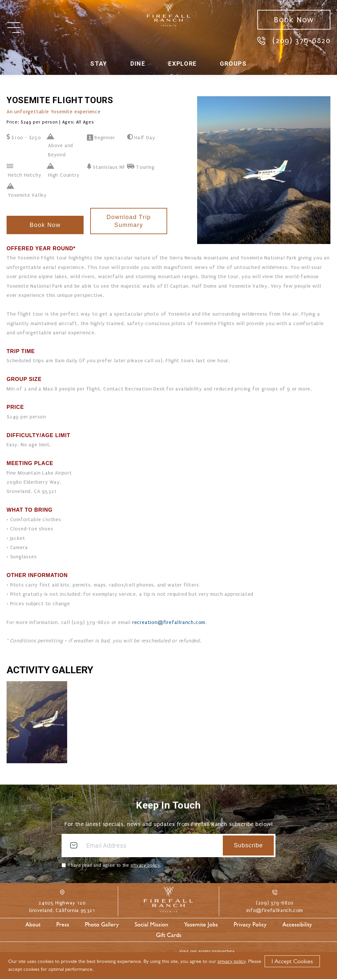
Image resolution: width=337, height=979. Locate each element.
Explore (182, 63)
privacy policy (145, 865)
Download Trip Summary (128, 221)
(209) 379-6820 (293, 40)
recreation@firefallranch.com (168, 622)
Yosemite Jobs (201, 924)
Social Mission (151, 924)
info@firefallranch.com (274, 910)
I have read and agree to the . (114, 865)
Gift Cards (168, 935)
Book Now (294, 19)
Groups (233, 63)
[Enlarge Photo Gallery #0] (37, 722)
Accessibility (297, 924)
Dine (137, 63)
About (32, 924)
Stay (98, 63)
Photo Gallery (102, 924)
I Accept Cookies (292, 961)
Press (62, 924)
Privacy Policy (250, 924)
